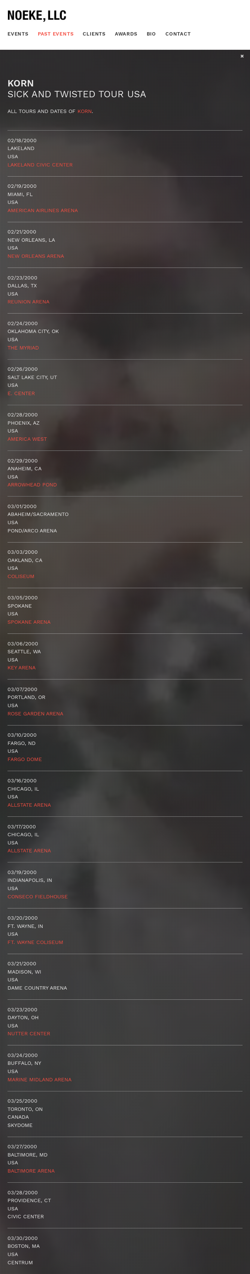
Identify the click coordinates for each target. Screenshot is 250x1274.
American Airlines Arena (42, 210)
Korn (84, 111)
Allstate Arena (29, 805)
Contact (178, 34)
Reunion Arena (28, 302)
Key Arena (21, 667)
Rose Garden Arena (35, 714)
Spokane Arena (29, 622)
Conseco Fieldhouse (37, 896)
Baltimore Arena (31, 1171)
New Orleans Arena (35, 256)
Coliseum (20, 576)
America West (27, 439)
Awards (126, 34)
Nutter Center (28, 1033)
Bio (151, 34)
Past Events (56, 34)
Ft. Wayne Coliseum (35, 942)
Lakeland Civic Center (40, 165)
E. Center (21, 393)
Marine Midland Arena (39, 1079)
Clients (94, 34)
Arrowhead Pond (32, 485)
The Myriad (23, 348)
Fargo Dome (24, 759)
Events (17, 34)
